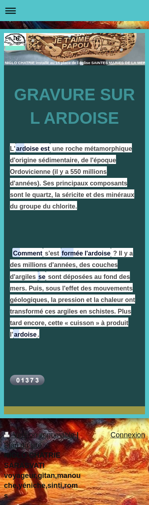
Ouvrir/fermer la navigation (74, 10)
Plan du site (23, 445)
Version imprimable (40, 435)
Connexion (127, 435)
